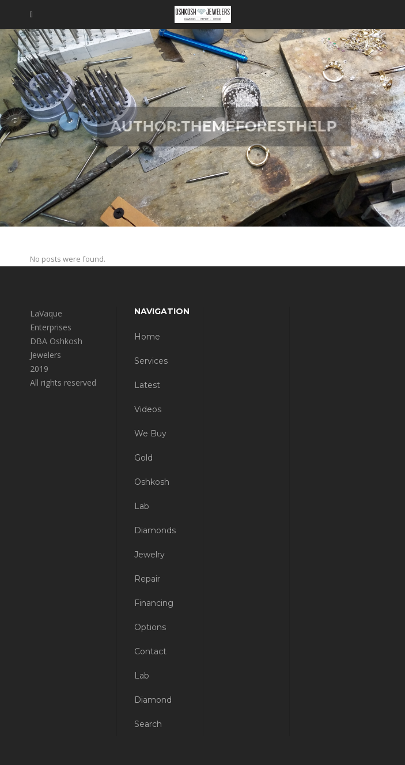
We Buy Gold (150, 445)
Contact (150, 651)
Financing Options (153, 615)
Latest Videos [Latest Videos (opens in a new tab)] (147, 397)
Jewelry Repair (149, 566)
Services (151, 361)
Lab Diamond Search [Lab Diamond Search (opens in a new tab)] (153, 699)
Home (147, 336)
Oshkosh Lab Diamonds (155, 506)
